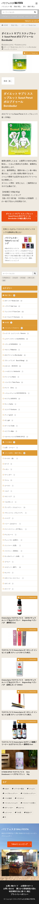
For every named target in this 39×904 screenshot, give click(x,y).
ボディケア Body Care (28, 25)
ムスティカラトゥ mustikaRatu (16, 339)
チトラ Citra (10, 388)
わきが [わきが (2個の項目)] (6, 788)
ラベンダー (9, 475)
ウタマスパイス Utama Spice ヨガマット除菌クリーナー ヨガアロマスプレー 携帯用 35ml (19, 743)
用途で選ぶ (17, 6)
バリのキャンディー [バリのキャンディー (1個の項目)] (29, 793)
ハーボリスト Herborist (14, 371)
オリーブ (9, 589)
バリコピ (21, 16)
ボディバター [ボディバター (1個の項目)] (8, 807)
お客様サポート (27, 886)
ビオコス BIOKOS (12, 366)
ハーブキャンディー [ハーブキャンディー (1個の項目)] (11, 793)
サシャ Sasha (10, 404)
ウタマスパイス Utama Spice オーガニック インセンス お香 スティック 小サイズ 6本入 (19, 651)
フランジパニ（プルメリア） (15, 513)
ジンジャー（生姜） (12, 545)
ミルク (8, 491)
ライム (8, 480)
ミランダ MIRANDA (12, 344)
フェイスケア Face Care (14, 312)
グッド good (10, 415)
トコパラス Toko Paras (13, 382)
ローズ (8, 464)
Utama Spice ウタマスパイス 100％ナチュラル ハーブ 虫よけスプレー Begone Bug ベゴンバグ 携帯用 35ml (19, 620)
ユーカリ (9, 486)
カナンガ (9, 584)
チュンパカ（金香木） (13, 540)
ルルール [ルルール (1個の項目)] (21, 807)
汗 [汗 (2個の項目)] (5, 817)
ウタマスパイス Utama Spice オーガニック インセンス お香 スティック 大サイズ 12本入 (19, 713)
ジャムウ (14, 16)
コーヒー (9, 562)
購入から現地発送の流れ (26, 888)
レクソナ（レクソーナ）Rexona (16, 333)
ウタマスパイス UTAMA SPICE (16, 437)
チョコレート (10, 535)
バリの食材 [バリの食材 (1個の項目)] (8, 798)
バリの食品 (9, 442)
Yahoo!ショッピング (19, 844)
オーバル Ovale (11, 426)
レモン (8, 469)
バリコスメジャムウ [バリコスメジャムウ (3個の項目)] (11, 803)
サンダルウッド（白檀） (14, 556)
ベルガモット (10, 502)
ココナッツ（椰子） (12, 567)
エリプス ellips (10, 431)
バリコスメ (13, 49)
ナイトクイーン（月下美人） (15, 529)
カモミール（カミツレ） (14, 578)
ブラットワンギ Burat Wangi (16, 361)
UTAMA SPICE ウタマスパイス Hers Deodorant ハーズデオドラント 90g (16, 773)
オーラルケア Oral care (13, 317)
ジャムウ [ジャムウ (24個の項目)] (32, 788)
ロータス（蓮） (11, 458)
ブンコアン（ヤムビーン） (14, 507)
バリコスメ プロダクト (13, 328)
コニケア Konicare (12, 410)
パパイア (9, 518)
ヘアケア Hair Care (12, 306)
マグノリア (9, 497)
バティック (28, 16)
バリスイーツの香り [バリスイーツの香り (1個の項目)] (29, 803)
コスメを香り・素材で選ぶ (14, 453)
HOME (6, 25)
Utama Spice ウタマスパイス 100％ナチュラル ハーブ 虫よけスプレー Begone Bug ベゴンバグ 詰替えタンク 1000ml (19, 682)
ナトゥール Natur (11, 377)
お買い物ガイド (12, 886)
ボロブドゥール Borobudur (27, 47)
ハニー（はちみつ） (12, 524)
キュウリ (9, 573)
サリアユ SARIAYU (12, 399)
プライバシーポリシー (19, 894)
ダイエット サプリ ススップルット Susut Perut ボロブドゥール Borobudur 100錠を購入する (19, 216)
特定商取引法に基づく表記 (19, 891)
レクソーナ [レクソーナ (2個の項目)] (8, 812)
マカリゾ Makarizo (12, 350)
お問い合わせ (8, 888)
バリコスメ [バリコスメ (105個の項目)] (20, 798)
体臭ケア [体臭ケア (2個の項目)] (29, 812)
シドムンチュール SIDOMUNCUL (17, 393)
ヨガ (34, 16)
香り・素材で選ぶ (29, 6)
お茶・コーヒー (11, 448)
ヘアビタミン (6, 16)
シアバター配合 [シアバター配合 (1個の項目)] (19, 788)
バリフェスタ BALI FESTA (12, 3)
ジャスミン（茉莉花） (13, 551)
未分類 (8, 323)
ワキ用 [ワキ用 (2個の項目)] (19, 812)
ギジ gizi (8, 420)
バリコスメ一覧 (7, 6)
